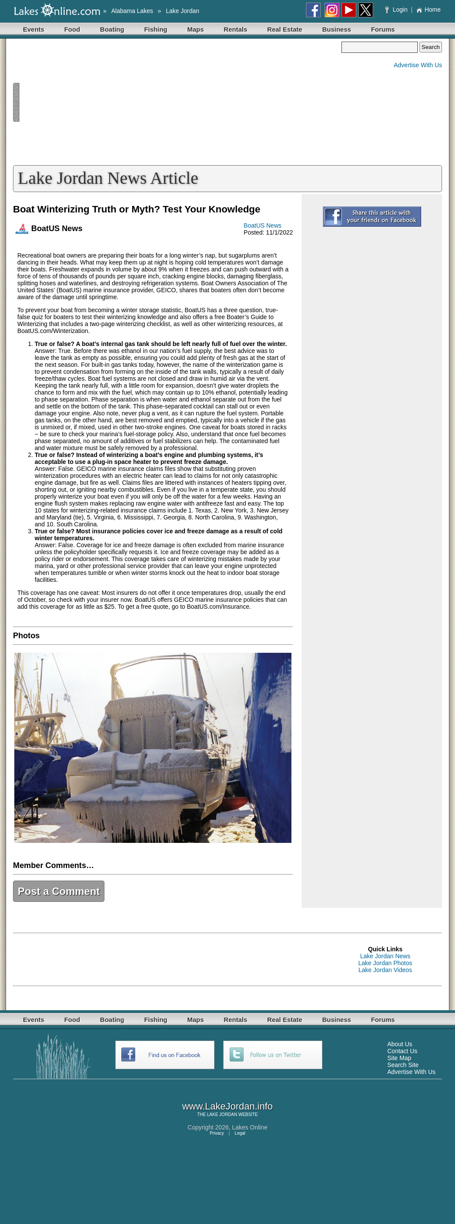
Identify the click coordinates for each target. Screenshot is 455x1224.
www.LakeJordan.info (227, 1106)
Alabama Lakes (132, 10)
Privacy (217, 1133)
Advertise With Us (418, 65)
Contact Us (402, 1051)
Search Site (403, 1064)
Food (72, 29)
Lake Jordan (182, 10)
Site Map (399, 1057)
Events (33, 29)
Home (428, 9)
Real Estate (284, 29)
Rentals (235, 29)
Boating (112, 29)
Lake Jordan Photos (385, 963)
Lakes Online (250, 1127)
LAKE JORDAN (222, 1114)
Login (397, 9)
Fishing (155, 29)
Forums (383, 29)
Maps (195, 29)
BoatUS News (262, 225)
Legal (240, 1133)
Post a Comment (59, 891)
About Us (400, 1044)
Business (336, 29)
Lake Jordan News (385, 956)
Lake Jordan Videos (385, 969)
